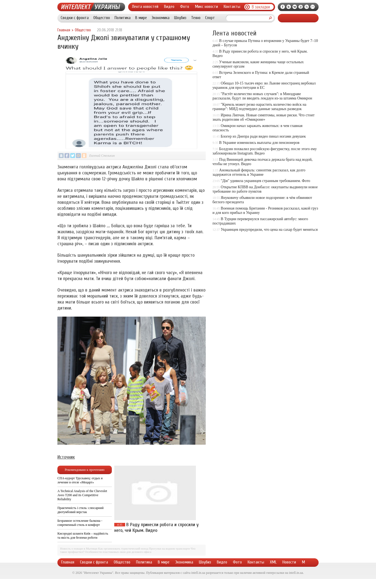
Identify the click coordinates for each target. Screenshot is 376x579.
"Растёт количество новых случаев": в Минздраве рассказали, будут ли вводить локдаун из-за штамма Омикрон (262, 96)
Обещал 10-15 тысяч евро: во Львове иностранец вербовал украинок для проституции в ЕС (264, 85)
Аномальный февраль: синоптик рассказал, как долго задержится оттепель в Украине (258, 172)
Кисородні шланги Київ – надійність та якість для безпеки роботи (82, 535)
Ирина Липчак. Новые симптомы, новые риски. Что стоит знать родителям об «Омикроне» (263, 117)
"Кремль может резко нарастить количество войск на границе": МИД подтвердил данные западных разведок (259, 106)
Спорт (210, 17)
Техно (196, 17)
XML (273, 562)
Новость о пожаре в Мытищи (78, 548)
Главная (63, 30)
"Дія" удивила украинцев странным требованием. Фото (265, 181)
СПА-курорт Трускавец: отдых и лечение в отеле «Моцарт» (80, 480)
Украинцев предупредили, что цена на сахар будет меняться (269, 230)
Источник (66, 457)
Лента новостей (145, 6)
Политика (123, 17)
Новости (289, 562)
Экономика (160, 17)
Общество (101, 17)
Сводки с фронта (75, 17)
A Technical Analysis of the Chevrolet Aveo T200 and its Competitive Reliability (82, 495)
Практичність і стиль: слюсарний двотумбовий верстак (80, 510)
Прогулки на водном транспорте (169, 548)
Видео (169, 6)
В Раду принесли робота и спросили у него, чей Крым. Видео (156, 527)
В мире (141, 17)
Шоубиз (180, 17)
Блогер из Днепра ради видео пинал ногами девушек (263, 136)
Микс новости (206, 6)
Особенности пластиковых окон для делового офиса (118, 551)
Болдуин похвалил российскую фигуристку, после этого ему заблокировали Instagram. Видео (264, 151)
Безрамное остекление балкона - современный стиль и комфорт (79, 523)
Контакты (232, 6)
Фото (184, 6)
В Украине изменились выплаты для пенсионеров (259, 143)
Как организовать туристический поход (123, 548)
